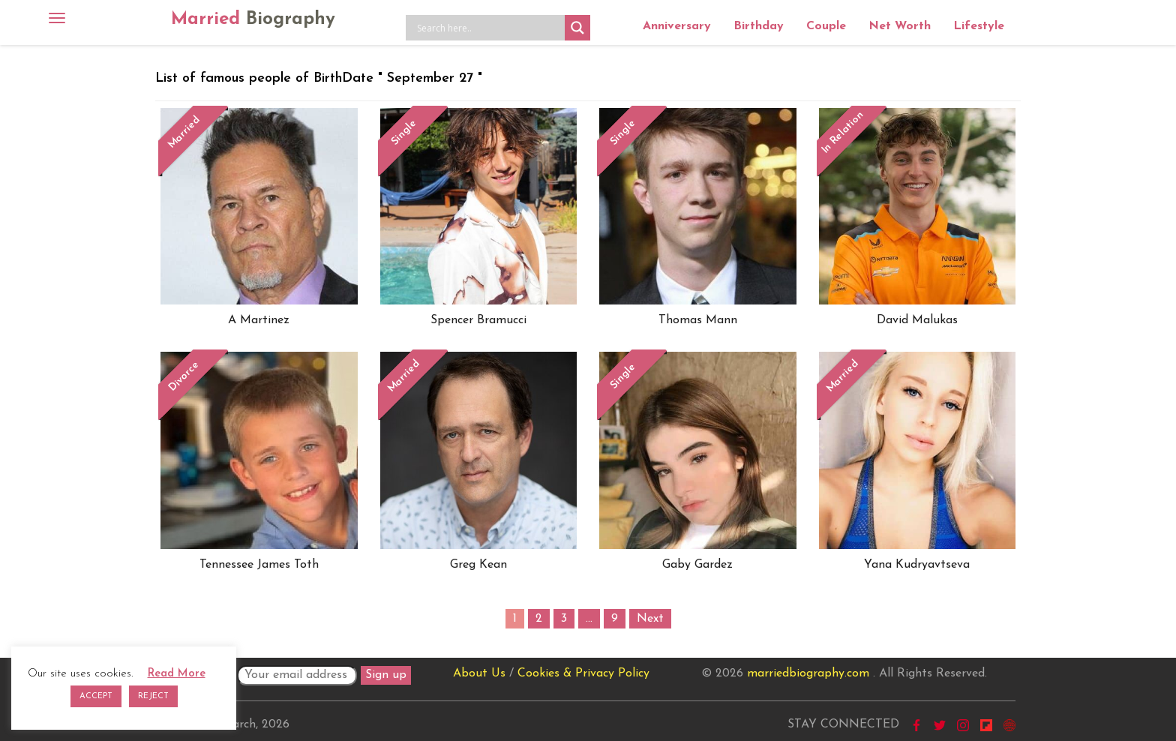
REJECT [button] (153, 696)
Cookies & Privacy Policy (584, 674)
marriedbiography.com (808, 674)
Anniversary (677, 26)
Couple (826, 26)
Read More (177, 674)
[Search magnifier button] (577, 27)
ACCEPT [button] (96, 696)
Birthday (759, 26)
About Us (479, 674)
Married (253, 19)
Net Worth (899, 26)
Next (650, 619)
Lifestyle (978, 26)
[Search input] (489, 27)
